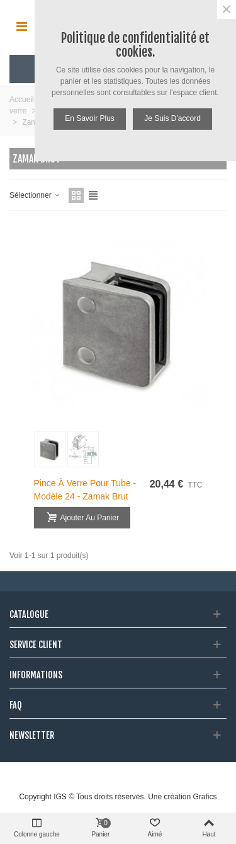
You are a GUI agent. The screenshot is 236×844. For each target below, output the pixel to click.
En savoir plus (90, 118)
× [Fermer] (227, 9)
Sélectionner (35, 195)
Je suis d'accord (172, 118)
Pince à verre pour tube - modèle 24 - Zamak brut (85, 489)
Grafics (205, 796)
